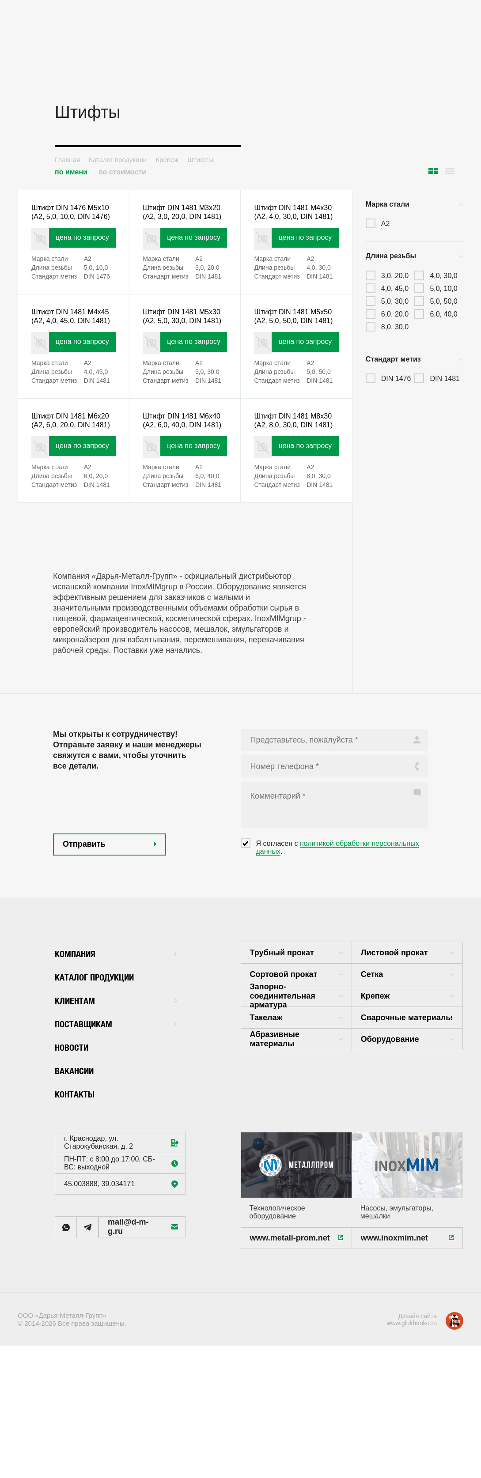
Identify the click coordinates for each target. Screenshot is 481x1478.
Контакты (79, 1155)
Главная (67, 159)
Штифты (200, 159)
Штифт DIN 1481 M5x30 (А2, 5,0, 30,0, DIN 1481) (181, 344)
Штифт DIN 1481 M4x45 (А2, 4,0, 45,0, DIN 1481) (69, 344)
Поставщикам (116, 1085)
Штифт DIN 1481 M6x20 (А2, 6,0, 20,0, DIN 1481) (69, 469)
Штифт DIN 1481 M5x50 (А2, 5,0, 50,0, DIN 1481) (292, 344)
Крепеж (166, 159)
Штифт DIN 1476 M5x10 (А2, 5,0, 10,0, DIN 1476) (69, 219)
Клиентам (116, 1062)
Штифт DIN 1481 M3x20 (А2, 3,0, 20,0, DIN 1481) (181, 219)
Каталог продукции (118, 159)
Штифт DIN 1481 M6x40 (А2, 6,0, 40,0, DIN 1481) (181, 469)
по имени (71, 172)
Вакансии (79, 1132)
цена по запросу (85, 255)
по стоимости (122, 172)
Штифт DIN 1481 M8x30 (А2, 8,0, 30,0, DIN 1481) (292, 469)
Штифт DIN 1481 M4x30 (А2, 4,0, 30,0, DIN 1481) (292, 219)
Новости (76, 1109)
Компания (116, 1015)
